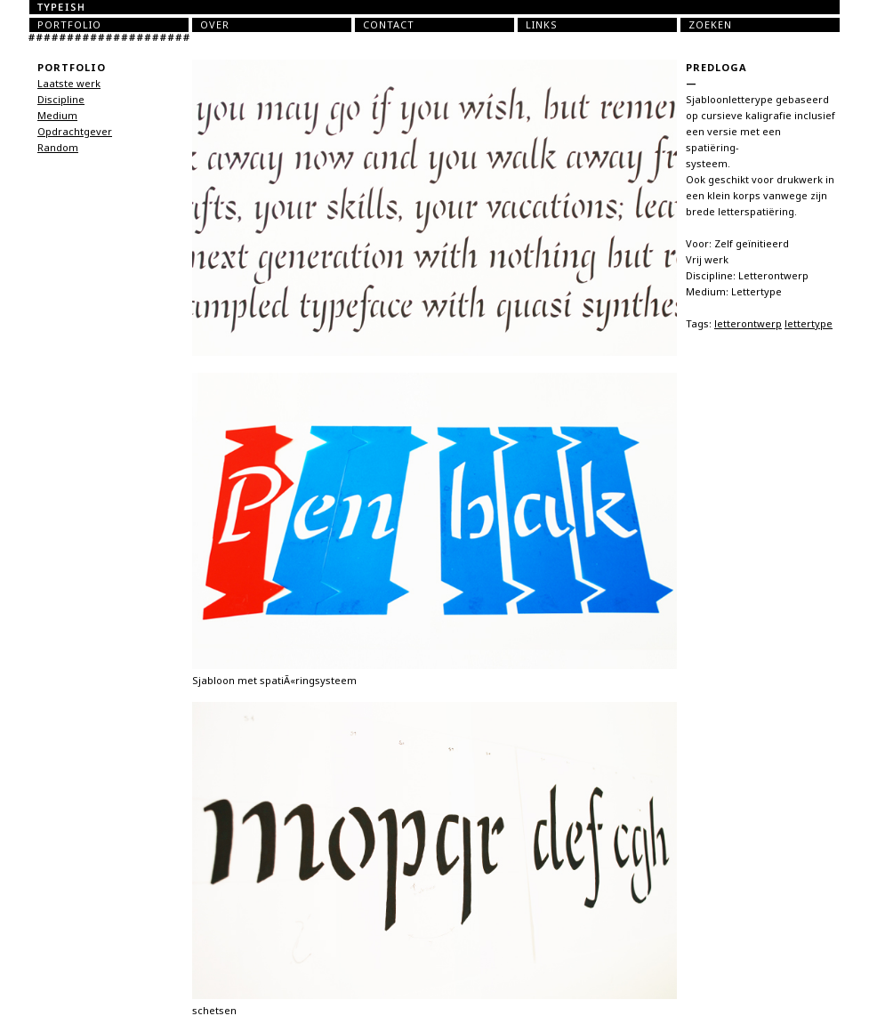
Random (57, 148)
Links (542, 25)
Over (214, 25)
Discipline (60, 100)
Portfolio (69, 25)
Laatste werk (69, 84)
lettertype (809, 324)
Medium (57, 116)
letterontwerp (748, 324)
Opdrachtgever (74, 132)
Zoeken (710, 25)
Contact (388, 25)
